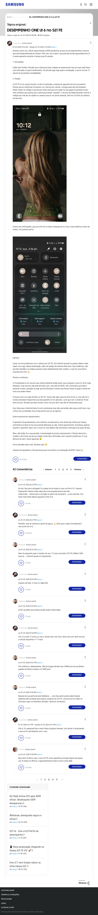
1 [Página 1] (55, 469)
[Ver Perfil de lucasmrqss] (17, 43)
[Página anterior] (48, 469)
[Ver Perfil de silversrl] (21, 749)
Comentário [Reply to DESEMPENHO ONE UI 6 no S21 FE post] (82, 459)
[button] (87, 43)
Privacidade (6, 899)
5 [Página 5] (70, 469)
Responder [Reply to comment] (77, 503)
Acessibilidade (7, 890)
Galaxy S (53, 47)
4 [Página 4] (67, 469)
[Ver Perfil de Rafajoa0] (22, 480)
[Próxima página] (79, 469)
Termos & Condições (10, 895)
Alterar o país (7, 907)
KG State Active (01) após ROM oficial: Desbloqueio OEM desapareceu (25, 800)
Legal (3, 903)
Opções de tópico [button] (87, 23)
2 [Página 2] (59, 469)
